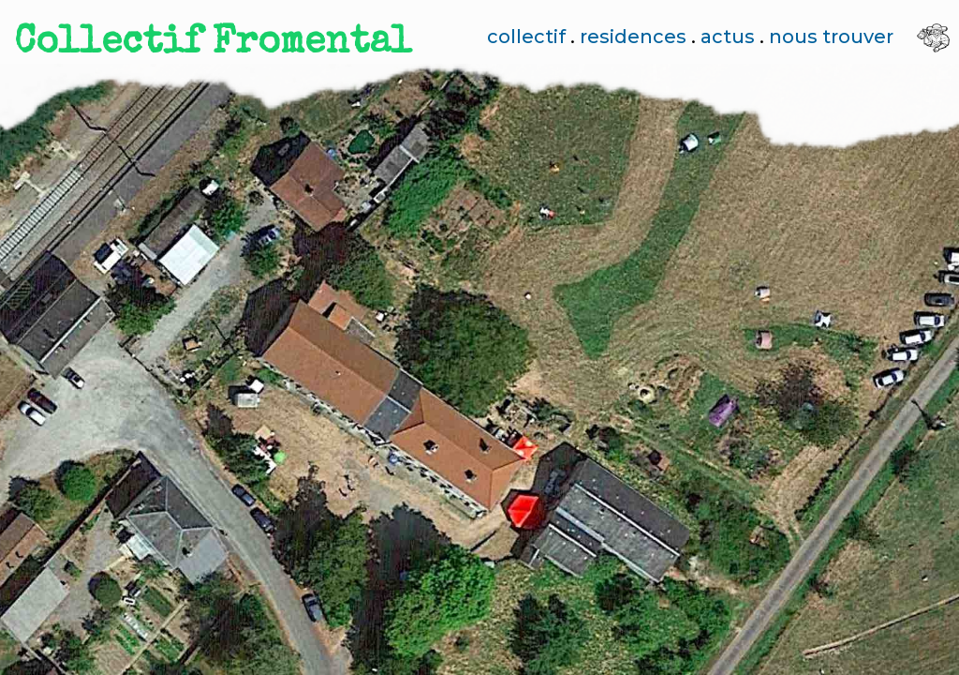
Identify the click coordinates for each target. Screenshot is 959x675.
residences (633, 36)
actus (728, 36)
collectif (526, 36)
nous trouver (831, 36)
